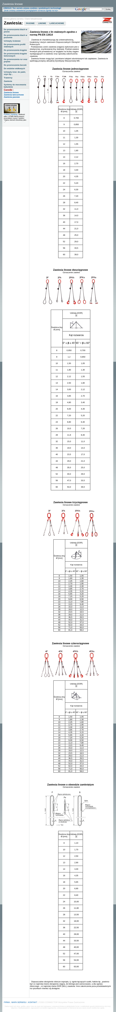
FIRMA (7, 1002)
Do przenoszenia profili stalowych (14, 45)
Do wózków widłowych (14, 68)
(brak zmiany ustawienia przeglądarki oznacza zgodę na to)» (31, 9)
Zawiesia (8, 81)
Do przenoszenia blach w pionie (15, 30)
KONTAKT (32, 1002)
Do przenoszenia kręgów (15, 50)
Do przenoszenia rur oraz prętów (15, 60)
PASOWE (30, 23)
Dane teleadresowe (33, 19)
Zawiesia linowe (11, 92)
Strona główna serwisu (14, 19)
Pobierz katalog (10, 114)
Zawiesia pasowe (12, 97)
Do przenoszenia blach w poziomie (15, 36)
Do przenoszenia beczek (15, 65)
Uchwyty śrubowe (12, 41)
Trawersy (8, 78)
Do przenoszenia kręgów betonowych (15, 54)
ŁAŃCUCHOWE (57, 23)
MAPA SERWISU (18, 1002)
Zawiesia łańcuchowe (14, 95)
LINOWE (42, 23)
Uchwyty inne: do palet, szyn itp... (15, 73)
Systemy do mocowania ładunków (15, 86)
